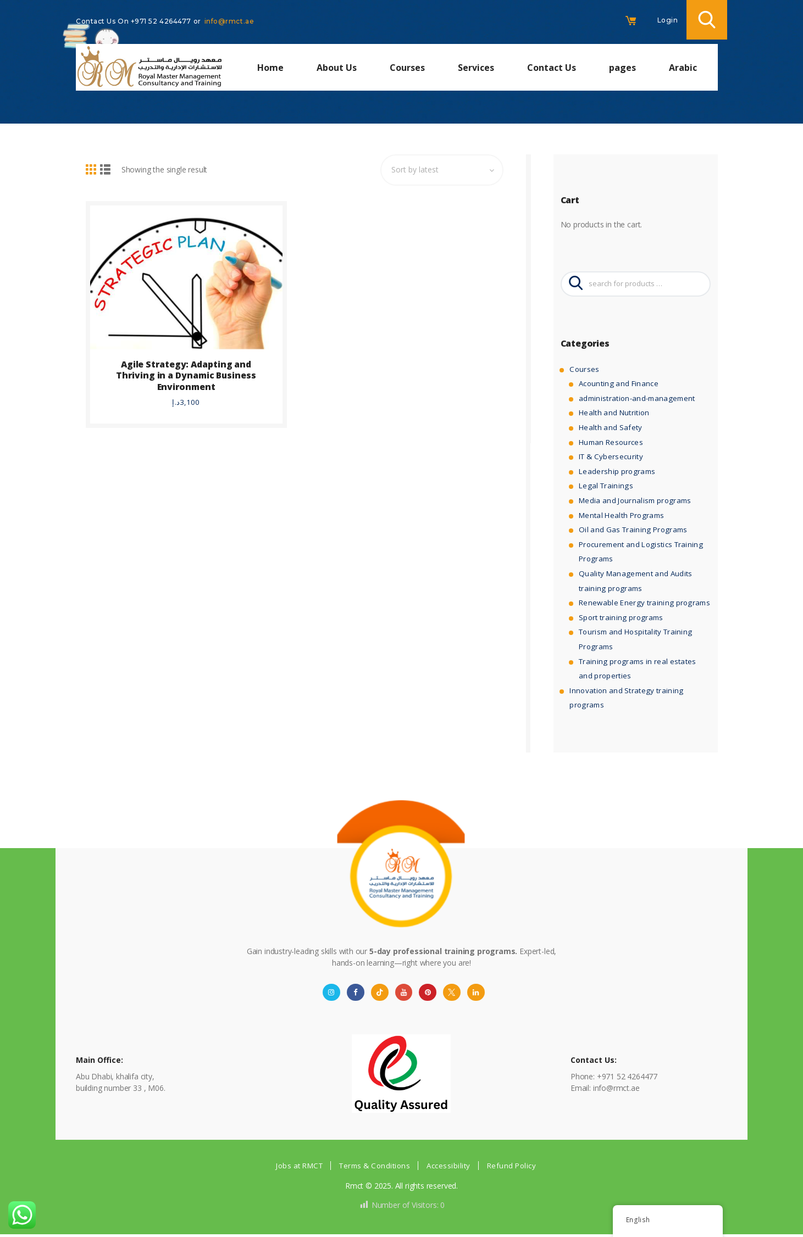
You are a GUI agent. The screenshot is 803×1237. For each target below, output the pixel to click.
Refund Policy (518, 1167)
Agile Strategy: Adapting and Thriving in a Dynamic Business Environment (186, 370)
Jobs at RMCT (294, 1167)
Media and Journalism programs (634, 501)
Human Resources (611, 443)
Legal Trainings (605, 487)
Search (576, 284)
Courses (583, 370)
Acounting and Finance (618, 385)
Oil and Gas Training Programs (632, 531)
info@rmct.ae (229, 21)
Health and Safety (609, 428)
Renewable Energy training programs (642, 604)
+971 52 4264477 (162, 21)
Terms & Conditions (375, 1167)
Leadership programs (616, 472)
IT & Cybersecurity (611, 458)
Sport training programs (620, 618)
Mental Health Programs (621, 516)
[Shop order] (439, 169)
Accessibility (453, 1167)
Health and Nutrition (614, 414)
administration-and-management (636, 399)
